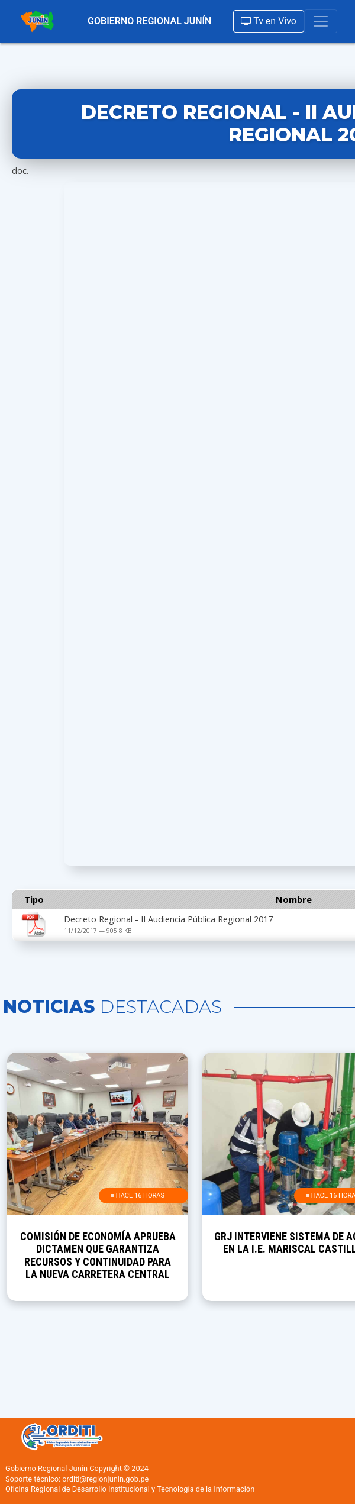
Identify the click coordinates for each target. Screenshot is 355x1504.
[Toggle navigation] (320, 21)
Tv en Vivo (268, 21)
